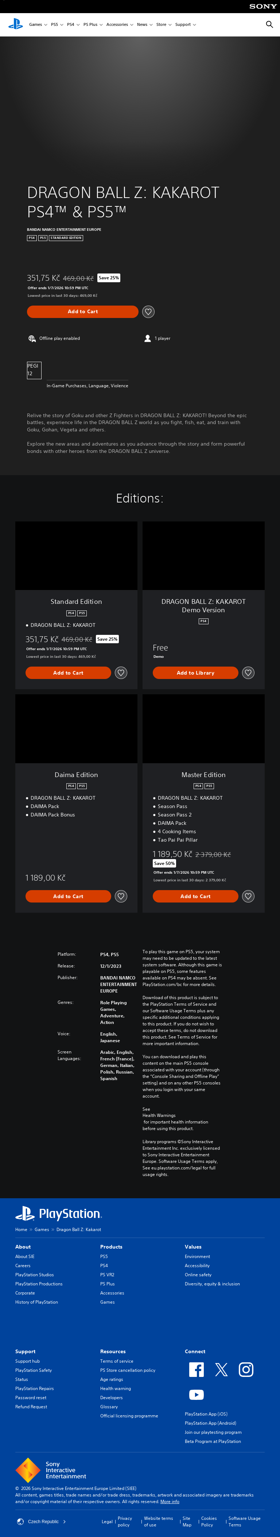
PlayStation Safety (33, 1370)
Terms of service (116, 1361)
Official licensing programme (129, 1416)
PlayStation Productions (39, 1284)
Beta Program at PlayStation (213, 1441)
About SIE (24, 1256)
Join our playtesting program (213, 1432)
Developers (111, 1397)
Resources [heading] (113, 1351)
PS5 (54, 25)
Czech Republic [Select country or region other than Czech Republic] (41, 1522)
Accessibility (197, 1265)
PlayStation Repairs (34, 1388)
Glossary (109, 1407)
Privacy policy (125, 1521)
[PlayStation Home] (16, 25)
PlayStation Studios (34, 1275)
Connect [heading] (195, 1351)
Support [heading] (25, 1351)
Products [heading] (111, 1246)
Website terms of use (158, 1521)
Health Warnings (159, 1115)
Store (161, 25)
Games (35, 25)
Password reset (30, 1397)
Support (183, 25)
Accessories (117, 25)
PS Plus (90, 25)
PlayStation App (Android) (210, 1423)
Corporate (25, 1293)
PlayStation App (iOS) (206, 1414)
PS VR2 (107, 1275)
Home (21, 1229)
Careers (23, 1265)
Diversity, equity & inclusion (212, 1284)
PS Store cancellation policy (127, 1370)
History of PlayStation (36, 1302)
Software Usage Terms (245, 1521)
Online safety (198, 1275)
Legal (107, 1521)
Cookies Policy (209, 1521)
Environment (197, 1256)
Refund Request (31, 1407)
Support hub (27, 1361)
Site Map (187, 1521)
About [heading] (23, 1246)
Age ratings (111, 1379)
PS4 (70, 25)
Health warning (115, 1388)
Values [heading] (193, 1246)
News (142, 25)
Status (21, 1379)
